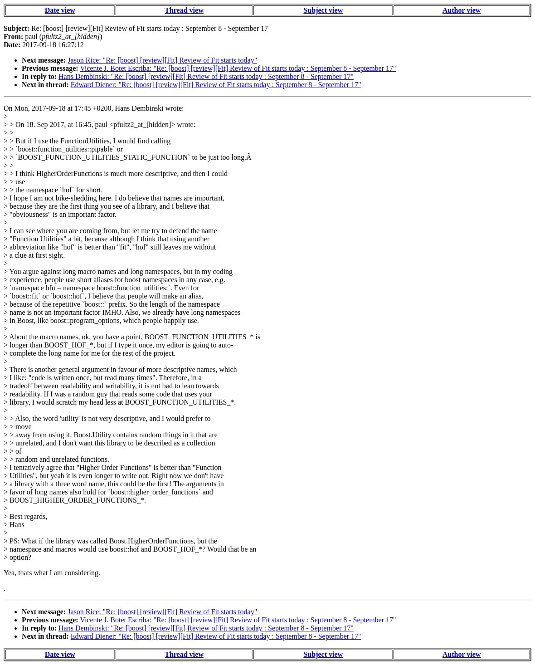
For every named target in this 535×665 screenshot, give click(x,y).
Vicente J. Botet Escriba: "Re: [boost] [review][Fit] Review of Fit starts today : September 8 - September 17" (238, 68)
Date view (60, 10)
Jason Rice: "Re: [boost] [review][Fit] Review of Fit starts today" (162, 60)
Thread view (184, 10)
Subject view (323, 10)
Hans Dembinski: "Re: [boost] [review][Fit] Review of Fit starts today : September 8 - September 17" (206, 76)
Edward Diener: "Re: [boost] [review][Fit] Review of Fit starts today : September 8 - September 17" (216, 84)
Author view (462, 10)
